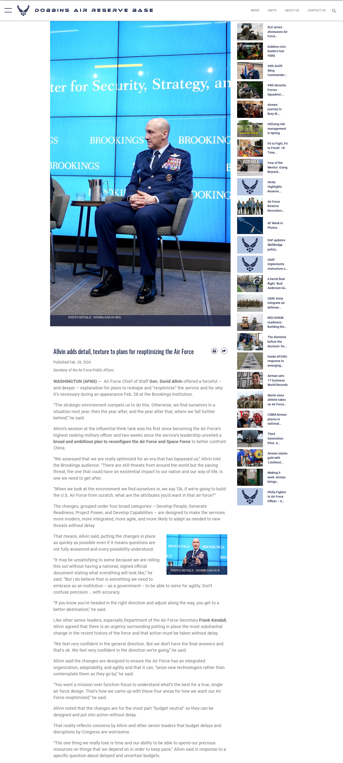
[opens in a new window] (255, 10)
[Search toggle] (335, 10)
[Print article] (214, 351)
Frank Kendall (212, 620)
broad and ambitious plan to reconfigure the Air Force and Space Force (122, 441)
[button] (7, 10)
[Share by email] (224, 351)
